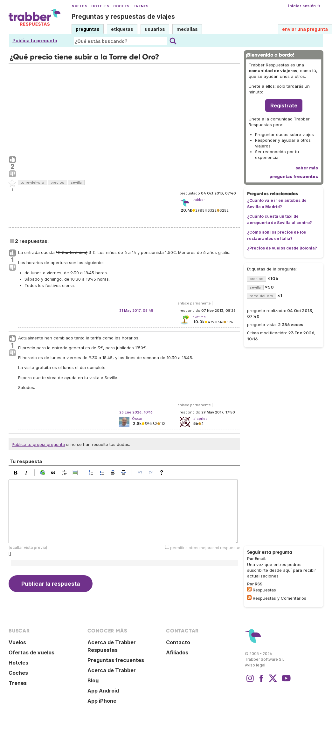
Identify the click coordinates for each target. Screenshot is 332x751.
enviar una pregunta (305, 29)
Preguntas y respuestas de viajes (123, 16)
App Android (103, 690)
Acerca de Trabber (111, 670)
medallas (187, 29)
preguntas (88, 29)
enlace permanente (194, 303)
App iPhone (101, 701)
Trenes (141, 6)
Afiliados (177, 652)
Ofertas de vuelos (31, 652)
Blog (93, 680)
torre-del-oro (32, 182)
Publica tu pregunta (34, 40)
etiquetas (122, 29)
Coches (121, 6)
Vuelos (79, 6)
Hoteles (100, 6)
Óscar (137, 418)
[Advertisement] (124, 108)
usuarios (155, 29)
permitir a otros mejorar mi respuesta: (205, 547)
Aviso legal (255, 665)
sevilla (76, 182)
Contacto (178, 642)
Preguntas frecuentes (115, 660)
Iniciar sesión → (304, 5)
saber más (306, 167)
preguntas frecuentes (293, 176)
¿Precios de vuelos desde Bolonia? (282, 248)
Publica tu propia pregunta (38, 444)
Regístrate (283, 105)
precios (57, 182)
